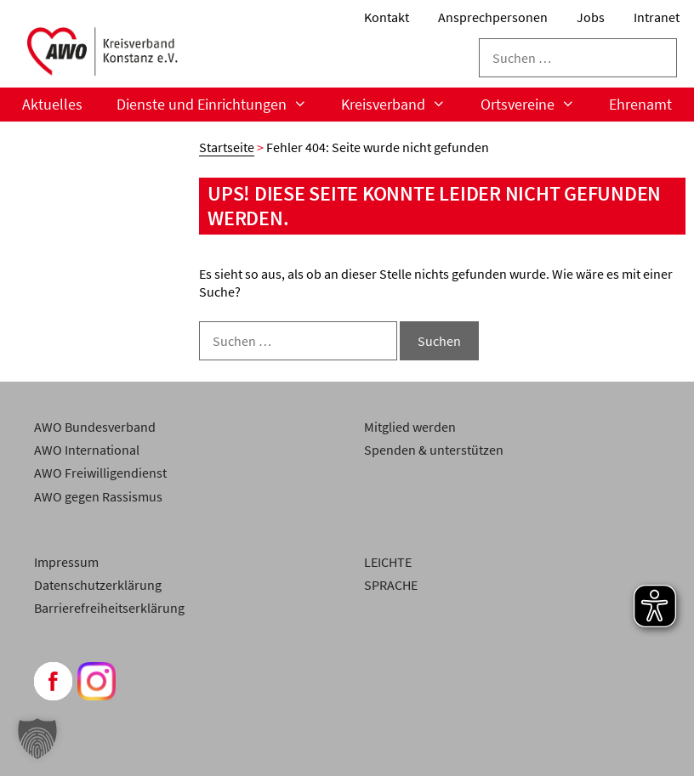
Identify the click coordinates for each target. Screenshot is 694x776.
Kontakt (386, 16)
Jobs (591, 16)
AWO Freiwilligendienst (100, 472)
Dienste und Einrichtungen (220, 105)
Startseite (226, 147)
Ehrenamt (640, 104)
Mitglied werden (410, 426)
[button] (37, 738)
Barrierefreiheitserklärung (109, 607)
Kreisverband (402, 105)
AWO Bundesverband (95, 426)
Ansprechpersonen (493, 16)
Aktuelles (52, 104)
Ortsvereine (536, 105)
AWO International (86, 449)
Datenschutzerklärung (98, 584)
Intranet (657, 16)
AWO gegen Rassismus (98, 496)
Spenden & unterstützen (433, 449)
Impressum (66, 561)
